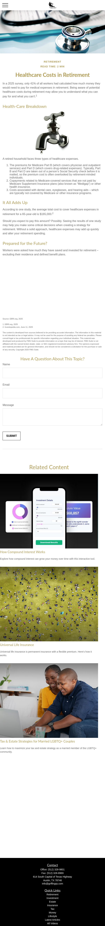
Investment (52, 898)
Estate (52, 901)
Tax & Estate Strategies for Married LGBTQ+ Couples (37, 741)
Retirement (52, 894)
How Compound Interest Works (22, 552)
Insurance (52, 905)
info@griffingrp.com (52, 883)
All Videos (52, 923)
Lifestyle (52, 916)
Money (52, 912)
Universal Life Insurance (17, 645)
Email (6, 384)
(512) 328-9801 (56, 869)
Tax (52, 909)
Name (6, 364)
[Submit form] (11, 436)
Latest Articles (52, 919)
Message (8, 405)
